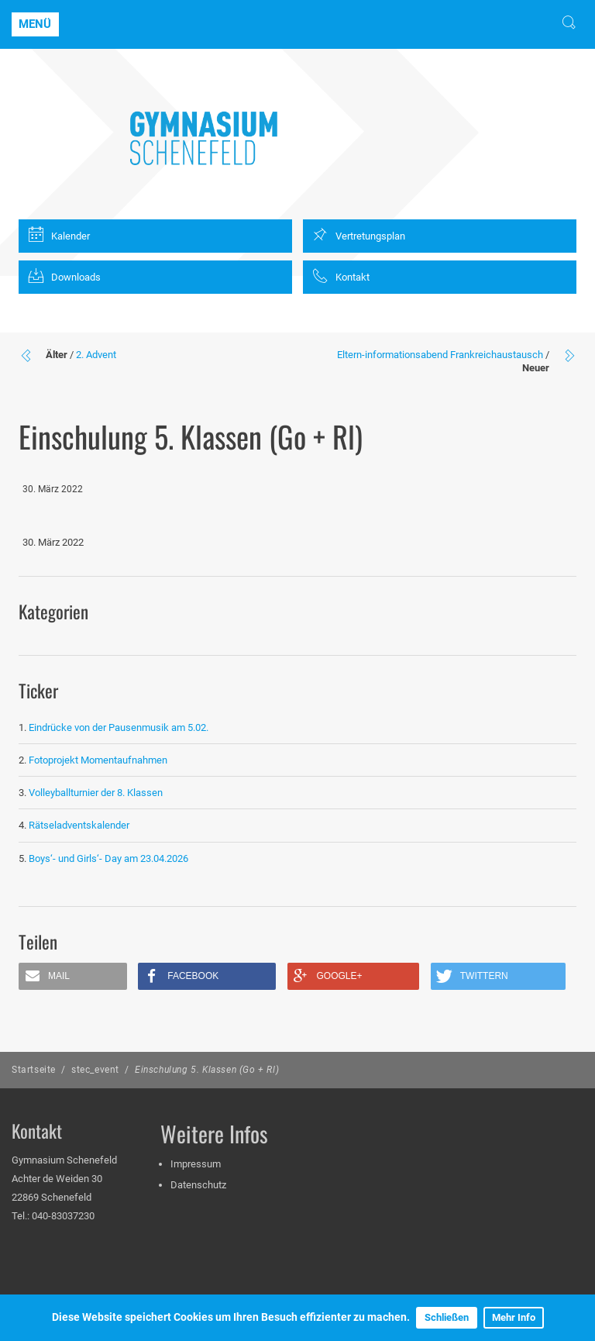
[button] (73, 976)
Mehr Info (513, 1317)
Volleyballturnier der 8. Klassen (96, 792)
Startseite (34, 1069)
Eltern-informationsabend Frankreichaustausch (440, 354)
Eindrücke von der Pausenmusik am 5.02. (118, 727)
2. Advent (96, 354)
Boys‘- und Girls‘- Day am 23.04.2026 (108, 858)
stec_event (95, 1069)
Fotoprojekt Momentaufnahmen (98, 760)
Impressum (195, 1164)
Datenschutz (198, 1185)
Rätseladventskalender (79, 825)
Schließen (447, 1317)
